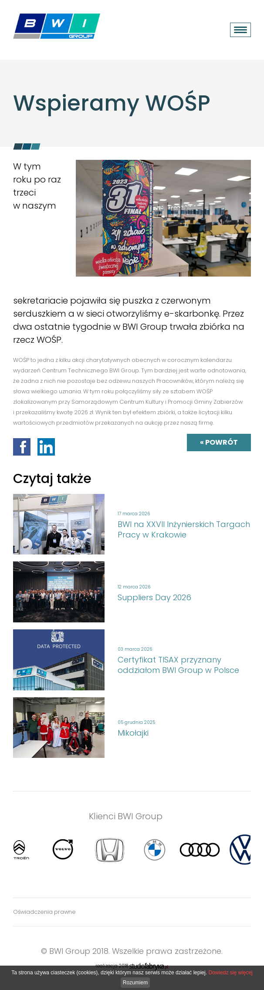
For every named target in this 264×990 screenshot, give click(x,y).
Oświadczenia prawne (44, 912)
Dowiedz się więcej (230, 973)
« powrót (219, 442)
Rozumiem (135, 983)
